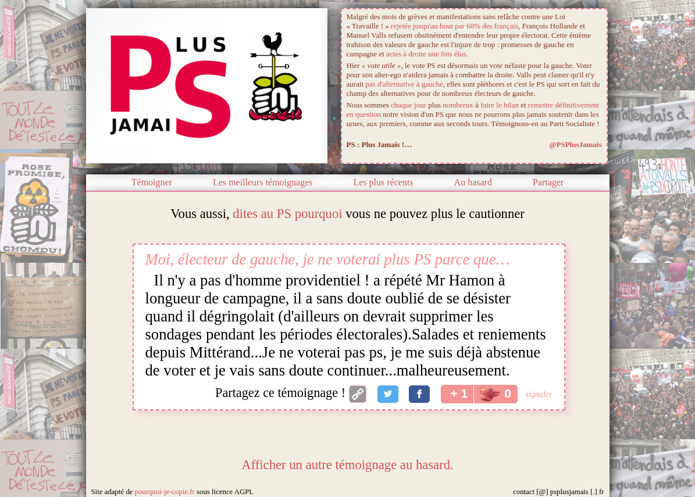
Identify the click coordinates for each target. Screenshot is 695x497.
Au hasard (473, 182)
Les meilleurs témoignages (263, 182)
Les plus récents (384, 182)
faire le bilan (499, 105)
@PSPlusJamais (575, 144)
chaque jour (408, 105)
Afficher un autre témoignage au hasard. (347, 464)
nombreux (458, 105)
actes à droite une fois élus (426, 53)
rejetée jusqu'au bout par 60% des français (454, 26)
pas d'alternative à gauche (404, 84)
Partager (548, 182)
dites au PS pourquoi (287, 213)
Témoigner (151, 182)
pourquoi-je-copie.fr (164, 492)
